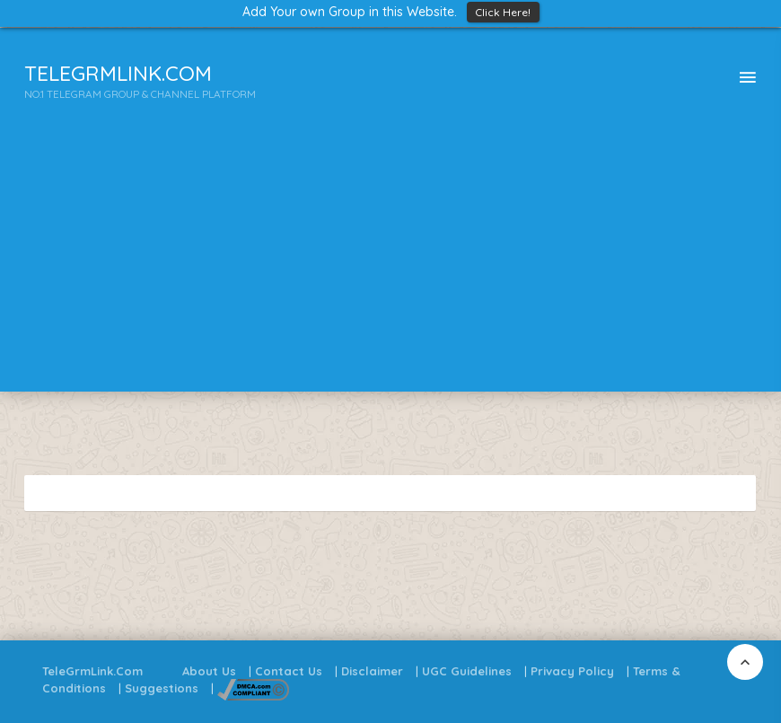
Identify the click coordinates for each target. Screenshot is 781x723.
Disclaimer (372, 671)
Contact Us (288, 671)
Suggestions (161, 688)
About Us (209, 671)
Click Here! (503, 12)
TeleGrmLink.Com (92, 671)
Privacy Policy (572, 671)
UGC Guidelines (467, 671)
